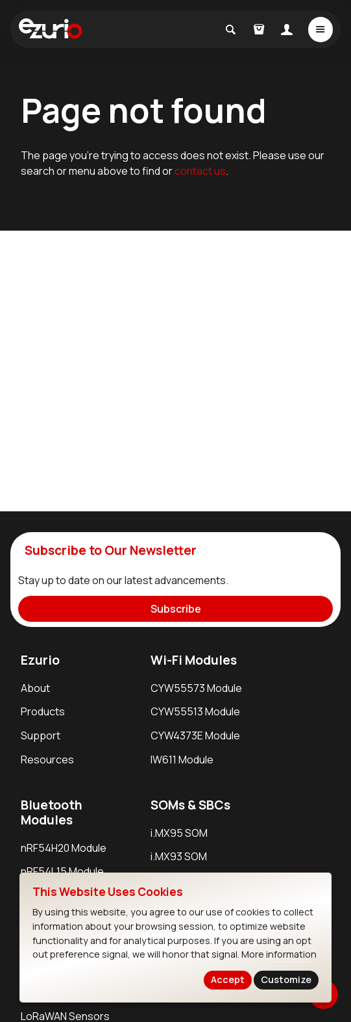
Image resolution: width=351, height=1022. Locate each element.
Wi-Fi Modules (194, 660)
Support (40, 735)
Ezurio (40, 660)
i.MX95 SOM (179, 833)
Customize (286, 979)
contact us (200, 171)
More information (279, 954)
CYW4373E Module (195, 735)
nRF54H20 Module (63, 848)
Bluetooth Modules (51, 812)
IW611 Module (182, 759)
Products (43, 711)
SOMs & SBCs (190, 805)
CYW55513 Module (195, 711)
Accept (228, 979)
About (35, 688)
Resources (47, 759)
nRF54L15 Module (62, 871)
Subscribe (176, 609)
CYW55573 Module (196, 688)
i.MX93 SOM (179, 856)
